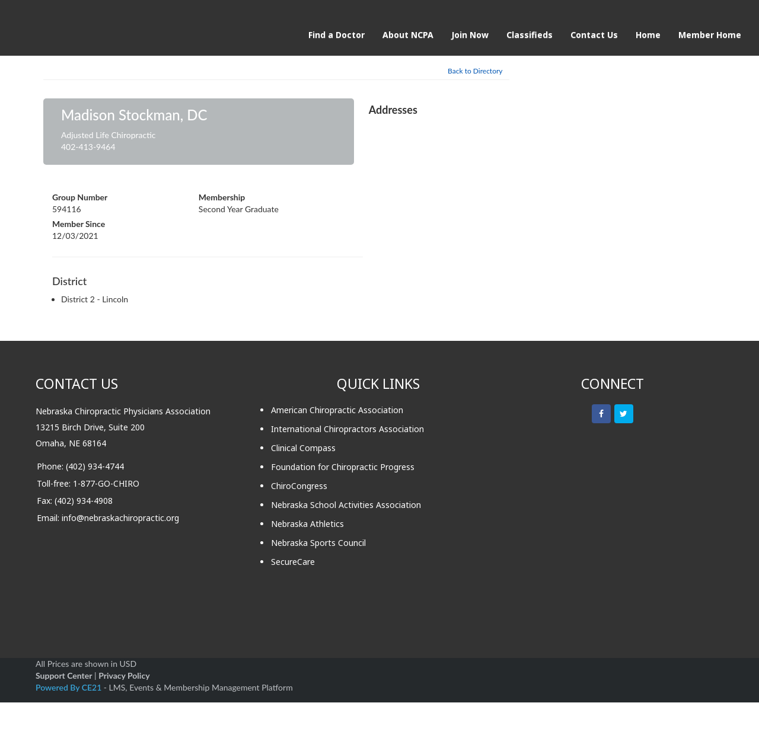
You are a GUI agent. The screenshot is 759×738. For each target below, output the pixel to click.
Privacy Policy (123, 675)
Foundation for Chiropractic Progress (342, 466)
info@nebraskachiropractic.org (120, 517)
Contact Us (594, 34)
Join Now (470, 34)
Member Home (709, 34)
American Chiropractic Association (337, 410)
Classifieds (529, 34)
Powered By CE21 (70, 687)
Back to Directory (475, 70)
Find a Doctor (336, 34)
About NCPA (407, 34)
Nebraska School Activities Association (346, 504)
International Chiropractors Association (347, 429)
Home (648, 34)
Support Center (64, 675)
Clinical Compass (303, 447)
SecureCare (293, 561)
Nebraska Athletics (307, 523)
